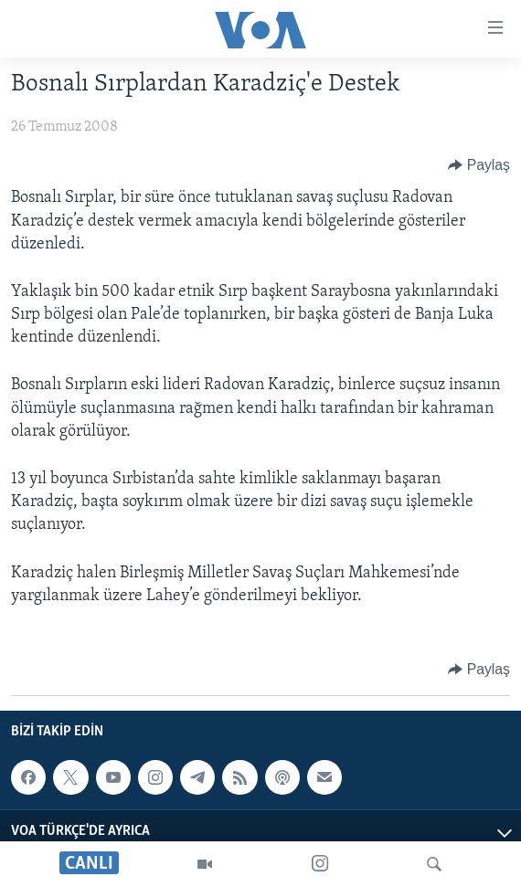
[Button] (479, 165)
